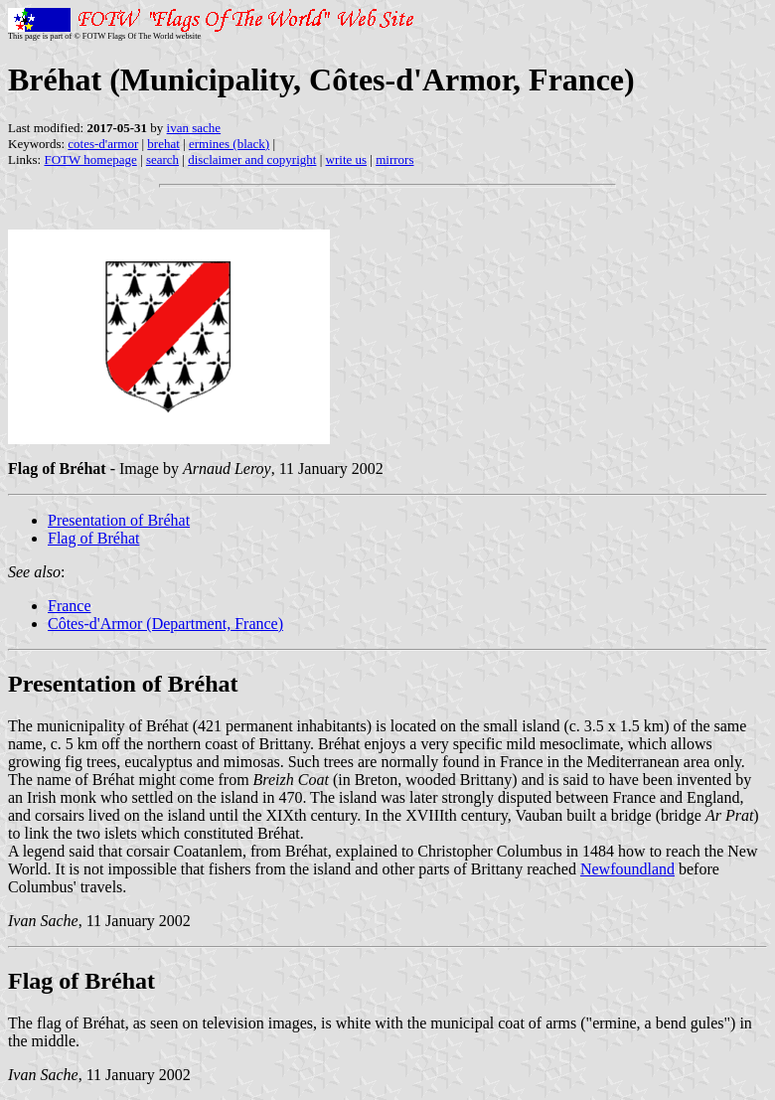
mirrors (394, 159)
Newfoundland (627, 869)
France (69, 605)
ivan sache (194, 127)
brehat (163, 143)
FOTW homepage (90, 159)
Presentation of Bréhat (119, 520)
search (162, 159)
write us (347, 159)
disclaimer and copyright (252, 159)
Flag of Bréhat (93, 538)
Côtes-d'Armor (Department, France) (165, 623)
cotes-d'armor (103, 143)
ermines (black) (229, 143)
